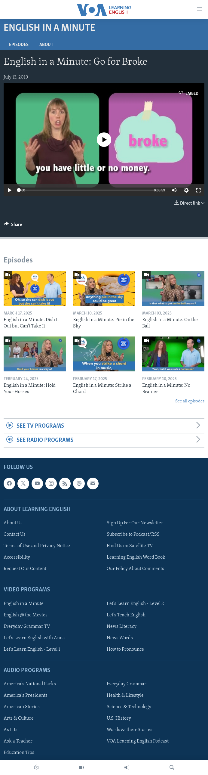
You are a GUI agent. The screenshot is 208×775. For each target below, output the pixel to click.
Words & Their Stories (129, 730)
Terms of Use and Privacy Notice (37, 546)
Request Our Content (25, 569)
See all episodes (189, 401)
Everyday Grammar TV (27, 626)
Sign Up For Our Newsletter (135, 523)
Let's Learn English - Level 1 (32, 649)
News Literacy (121, 626)
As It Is (10, 730)
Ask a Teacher (18, 741)
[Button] (13, 226)
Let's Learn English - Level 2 (135, 603)
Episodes (19, 44)
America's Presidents (25, 695)
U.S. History (119, 718)
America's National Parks (30, 684)
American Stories (22, 707)
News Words (120, 638)
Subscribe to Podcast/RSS (133, 534)
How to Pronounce (125, 649)
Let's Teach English (126, 615)
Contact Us (15, 534)
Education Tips (19, 753)
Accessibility (17, 557)
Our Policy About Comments (135, 569)
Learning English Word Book (136, 557)
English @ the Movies (25, 615)
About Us (13, 523)
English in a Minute (24, 603)
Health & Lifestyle (125, 695)
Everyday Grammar (126, 684)
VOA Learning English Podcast (138, 741)
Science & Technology (129, 707)
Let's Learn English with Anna (34, 638)
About (46, 44)
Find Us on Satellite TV (130, 546)
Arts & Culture (19, 718)
